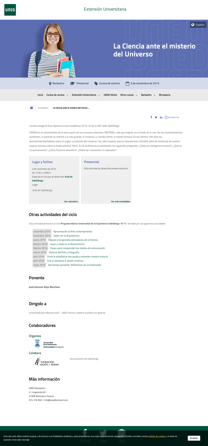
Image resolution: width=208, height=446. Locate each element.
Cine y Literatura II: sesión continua (65, 261)
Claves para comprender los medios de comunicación (77, 248)
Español (200, 25)
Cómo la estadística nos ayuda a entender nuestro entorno (77, 256)
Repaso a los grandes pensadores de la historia (73, 240)
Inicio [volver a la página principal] (31, 107)
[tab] (104, 10)
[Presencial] (79, 84)
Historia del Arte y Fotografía (64, 252)
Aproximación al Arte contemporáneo (72, 231)
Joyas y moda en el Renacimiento (67, 244)
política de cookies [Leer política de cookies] (157, 438)
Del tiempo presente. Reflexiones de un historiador (74, 265)
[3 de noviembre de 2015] (142, 84)
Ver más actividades (120, 201)
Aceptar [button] (194, 439)
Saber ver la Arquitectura (66, 236)
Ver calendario (71, 201)
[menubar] (104, 95)
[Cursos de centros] (107, 84)
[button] (151, 117)
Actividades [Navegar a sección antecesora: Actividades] (43, 107)
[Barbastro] (56, 84)
